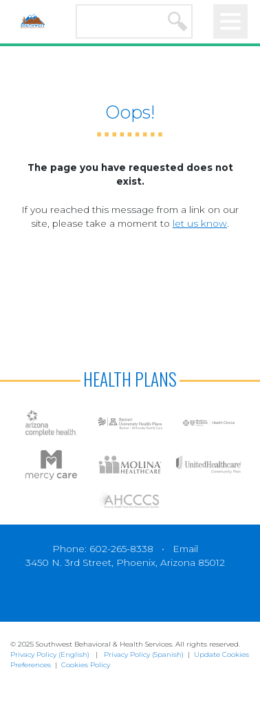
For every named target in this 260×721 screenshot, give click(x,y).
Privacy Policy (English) (49, 654)
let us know (200, 223)
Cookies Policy (85, 664)
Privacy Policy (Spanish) (144, 654)
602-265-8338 (121, 548)
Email (185, 548)
